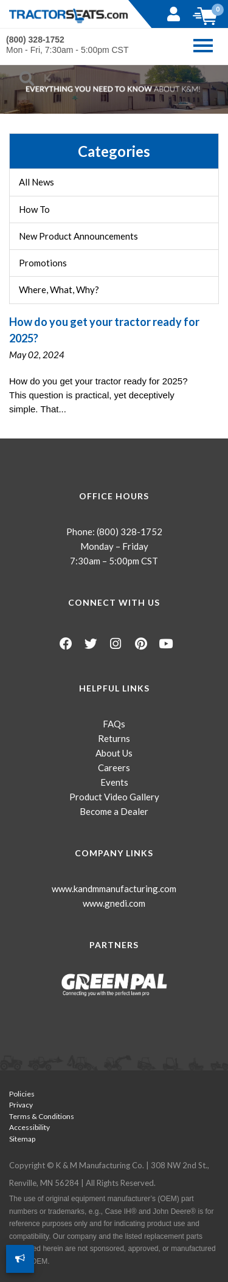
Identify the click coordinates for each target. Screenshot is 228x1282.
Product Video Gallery (114, 796)
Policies (22, 1093)
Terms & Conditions (41, 1116)
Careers (114, 767)
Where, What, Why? (59, 289)
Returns (114, 738)
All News (36, 181)
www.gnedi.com (114, 903)
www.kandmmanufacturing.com (114, 888)
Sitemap (22, 1138)
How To (34, 209)
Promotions (43, 262)
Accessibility (29, 1127)
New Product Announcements (78, 235)
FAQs (114, 723)
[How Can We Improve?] (20, 1259)
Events (114, 782)
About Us (114, 752)
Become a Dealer (114, 811)
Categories (114, 151)
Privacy (21, 1104)
